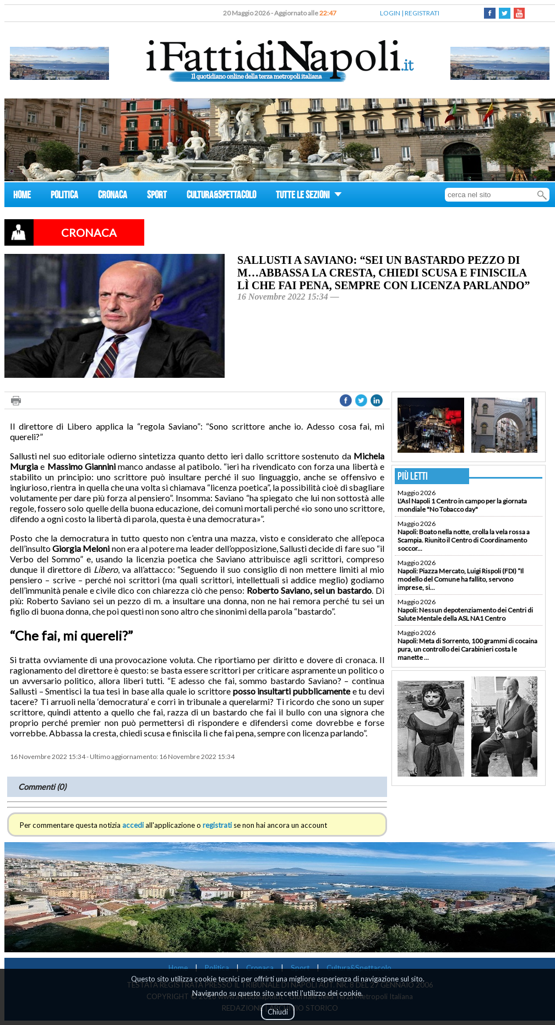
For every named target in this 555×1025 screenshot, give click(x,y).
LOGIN (390, 13)
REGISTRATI (422, 13)
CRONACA (112, 196)
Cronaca (260, 967)
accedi (133, 825)
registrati (217, 825)
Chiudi (278, 1011)
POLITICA (64, 196)
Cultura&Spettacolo (359, 967)
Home (178, 967)
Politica (217, 967)
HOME (22, 196)
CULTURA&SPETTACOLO (221, 196)
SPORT (157, 196)
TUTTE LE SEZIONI (309, 196)
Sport (300, 967)
